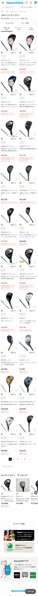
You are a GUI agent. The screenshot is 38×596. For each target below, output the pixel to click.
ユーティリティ (23, 11)
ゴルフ (7, 11)
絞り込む (11, 23)
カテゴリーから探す (19, 524)
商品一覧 (6, 28)
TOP (2, 11)
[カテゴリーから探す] (28, 7)
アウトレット (19, 28)
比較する (13, 52)
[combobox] (10, 7)
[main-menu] (3, 3)
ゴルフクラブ (14, 11)
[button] (36, 493)
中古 (31, 28)
